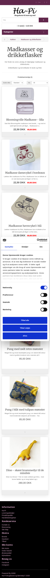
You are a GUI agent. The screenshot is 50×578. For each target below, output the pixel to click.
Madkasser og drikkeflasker (31, 39)
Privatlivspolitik (7, 515)
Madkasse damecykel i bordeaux (25, 172)
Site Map (5, 529)
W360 (13, 573)
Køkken (13, 39)
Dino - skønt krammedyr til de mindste (25, 472)
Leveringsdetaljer (8, 513)
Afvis (25, 336)
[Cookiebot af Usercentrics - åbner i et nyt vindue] (37, 240)
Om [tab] (41, 247)
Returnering (6, 527)
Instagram (5, 565)
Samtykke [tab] (9, 247)
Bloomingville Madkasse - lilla (25, 119)
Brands (4, 537)
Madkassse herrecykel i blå (25, 225)
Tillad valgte (25, 328)
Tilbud (4, 541)
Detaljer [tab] (25, 247)
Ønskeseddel (6, 553)
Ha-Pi (4, 511)
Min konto (5, 548)
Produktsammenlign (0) (25, 77)
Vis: (29, 83)
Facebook (5, 562)
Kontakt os (6, 525)
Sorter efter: (7, 83)
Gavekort (5, 539)
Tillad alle (25, 320)
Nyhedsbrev (6, 555)
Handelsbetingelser (9, 518)
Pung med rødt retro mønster (25, 349)
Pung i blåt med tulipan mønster (25, 409)
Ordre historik (7, 551)
